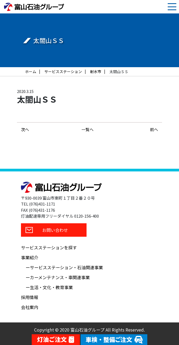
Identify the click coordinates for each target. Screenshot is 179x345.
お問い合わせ (55, 230)
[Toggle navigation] (172, 6)
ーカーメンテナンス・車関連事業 (58, 277)
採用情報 (29, 297)
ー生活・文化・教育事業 (49, 287)
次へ (25, 129)
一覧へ (87, 129)
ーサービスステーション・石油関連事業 (64, 267)
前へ (154, 129)
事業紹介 (29, 257)
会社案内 (29, 307)
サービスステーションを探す (49, 247)
